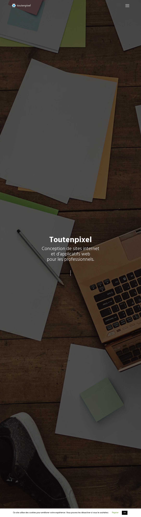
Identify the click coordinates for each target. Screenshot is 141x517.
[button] (127, 5)
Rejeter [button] (115, 512)
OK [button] (124, 513)
